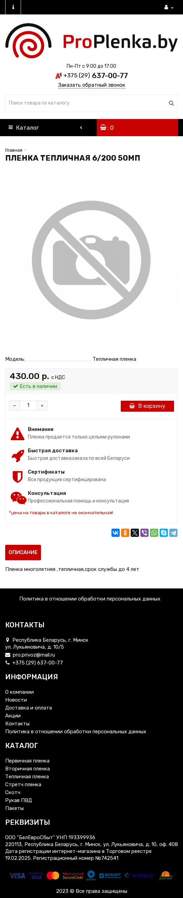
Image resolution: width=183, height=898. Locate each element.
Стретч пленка (23, 784)
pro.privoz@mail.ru (30, 655)
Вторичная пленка (27, 769)
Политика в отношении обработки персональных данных (89, 599)
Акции (13, 716)
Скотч (12, 792)
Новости (16, 700)
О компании (19, 692)
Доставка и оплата (28, 708)
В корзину (147, 406)
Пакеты (14, 808)
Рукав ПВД (18, 800)
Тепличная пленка (27, 776)
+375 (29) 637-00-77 (34, 663)
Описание (23, 552)
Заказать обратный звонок (91, 85)
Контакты (17, 724)
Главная (13, 150)
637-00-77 (95, 75)
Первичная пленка (27, 761)
